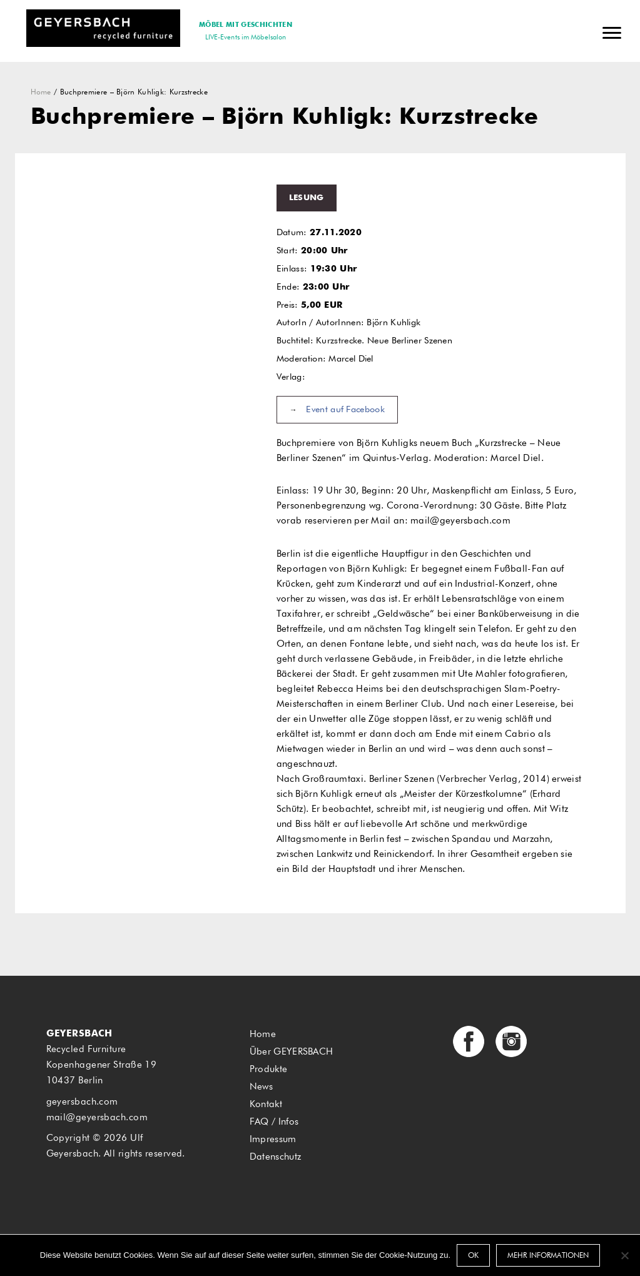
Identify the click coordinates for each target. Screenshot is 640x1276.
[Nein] (624, 1255)
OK (473, 1256)
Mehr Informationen (548, 1256)
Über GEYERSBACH (291, 1051)
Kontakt (266, 1104)
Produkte (268, 1069)
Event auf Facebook (345, 409)
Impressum (273, 1139)
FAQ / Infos (274, 1122)
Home (41, 92)
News (261, 1086)
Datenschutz (275, 1157)
